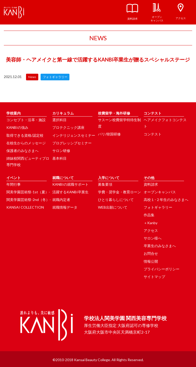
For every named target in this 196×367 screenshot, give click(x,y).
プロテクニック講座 (68, 127)
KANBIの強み (17, 127)
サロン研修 (61, 150)
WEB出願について (112, 207)
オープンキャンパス (160, 192)
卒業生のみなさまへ (160, 246)
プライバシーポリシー (161, 269)
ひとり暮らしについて (116, 199)
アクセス (151, 230)
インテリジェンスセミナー (73, 135)
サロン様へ (153, 238)
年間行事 (13, 184)
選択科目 (59, 120)
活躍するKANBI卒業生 (70, 192)
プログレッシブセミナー (72, 143)
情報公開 (151, 261)
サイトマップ (154, 276)
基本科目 (59, 158)
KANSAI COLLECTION (25, 207)
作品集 (149, 215)
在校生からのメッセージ (26, 143)
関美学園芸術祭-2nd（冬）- (28, 199)
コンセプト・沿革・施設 (26, 120)
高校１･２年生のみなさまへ (166, 199)
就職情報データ (64, 207)
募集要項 (105, 184)
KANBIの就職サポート (70, 184)
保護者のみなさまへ (22, 150)
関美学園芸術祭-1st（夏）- (28, 192)
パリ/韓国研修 (109, 134)
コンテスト (153, 134)
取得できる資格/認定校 (24, 135)
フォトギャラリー (158, 207)
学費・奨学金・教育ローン (119, 192)
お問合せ (151, 253)
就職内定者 (61, 199)
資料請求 (151, 184)
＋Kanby (150, 223)
